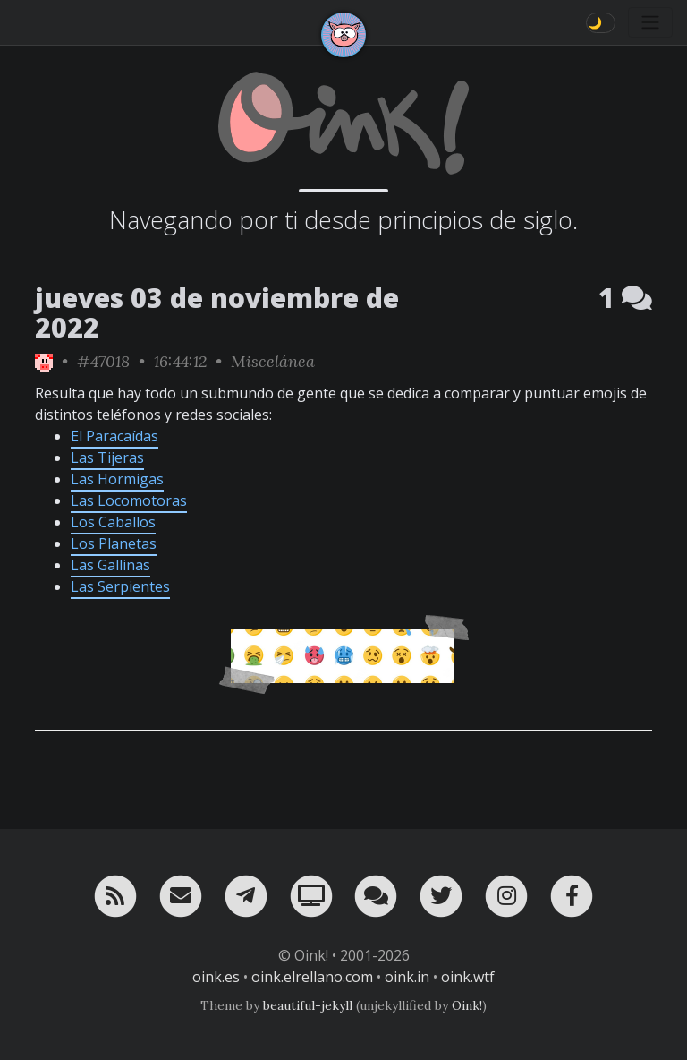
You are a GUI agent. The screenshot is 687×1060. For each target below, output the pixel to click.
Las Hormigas (117, 479)
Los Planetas (114, 543)
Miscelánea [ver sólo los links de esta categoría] (273, 361)
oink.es (216, 977)
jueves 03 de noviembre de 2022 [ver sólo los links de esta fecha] (217, 312)
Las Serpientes (120, 586)
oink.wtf (468, 977)
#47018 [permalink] (103, 361)
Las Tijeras (107, 457)
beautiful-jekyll (307, 1005)
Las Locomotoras (129, 500)
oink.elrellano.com (312, 977)
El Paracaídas (114, 436)
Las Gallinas (110, 565)
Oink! (467, 1005)
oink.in (407, 977)
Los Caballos (113, 522)
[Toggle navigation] (650, 22)
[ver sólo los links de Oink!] (44, 361)
